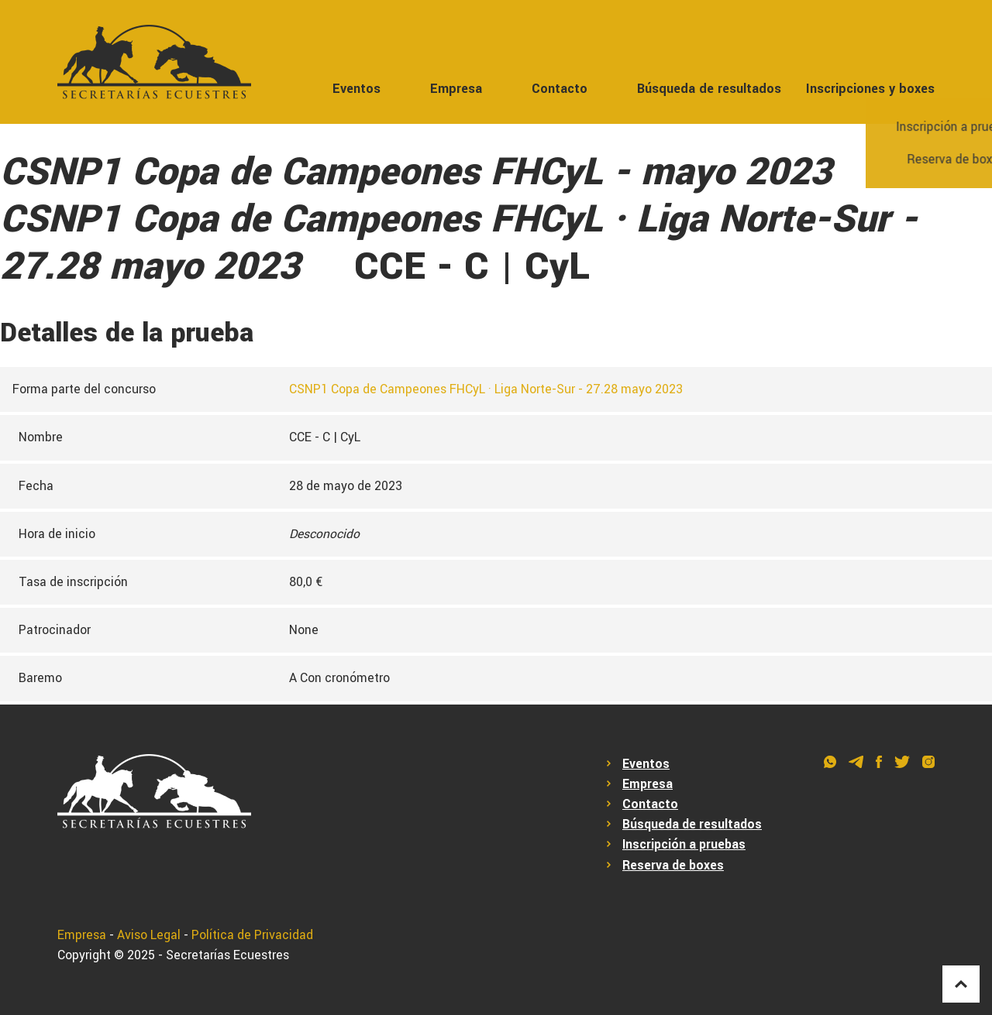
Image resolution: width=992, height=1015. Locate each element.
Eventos (356, 89)
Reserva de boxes (673, 865)
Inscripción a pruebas (684, 844)
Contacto (559, 89)
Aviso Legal (149, 935)
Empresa (456, 89)
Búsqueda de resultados (709, 89)
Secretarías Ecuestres (227, 955)
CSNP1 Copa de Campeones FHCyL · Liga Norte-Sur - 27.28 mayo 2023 (486, 389)
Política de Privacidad (252, 935)
